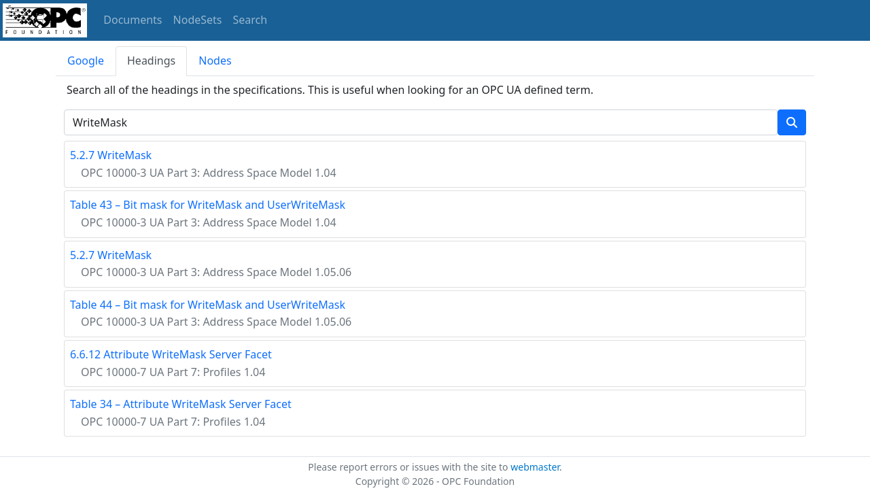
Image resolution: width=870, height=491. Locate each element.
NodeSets (197, 19)
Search (250, 19)
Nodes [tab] (214, 60)
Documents (132, 19)
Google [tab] (85, 60)
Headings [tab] (151, 60)
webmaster (534, 466)
